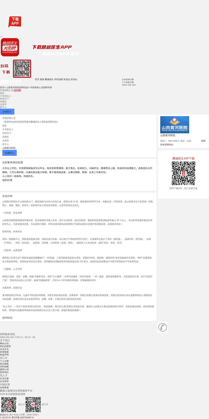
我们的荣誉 (5, 346)
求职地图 (58, 79)
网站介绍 (4, 343)
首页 (37, 79)
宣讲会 (74, 79)
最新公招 (4, 369)
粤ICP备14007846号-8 (22, 417)
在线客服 (4, 387)
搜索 (42, 79)
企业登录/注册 (128, 79)
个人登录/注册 (128, 82)
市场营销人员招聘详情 (41, 87)
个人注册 (4, 361)
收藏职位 (7, 111)
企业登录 (4, 381)
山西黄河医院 (8, 148)
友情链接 (4, 352)
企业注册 (4, 378)
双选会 (67, 79)
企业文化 (4, 349)
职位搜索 (4, 363)
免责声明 (4, 354)
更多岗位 (4, 372)
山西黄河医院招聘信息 (17, 87)
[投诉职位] (7, 317)
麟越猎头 (49, 79)
